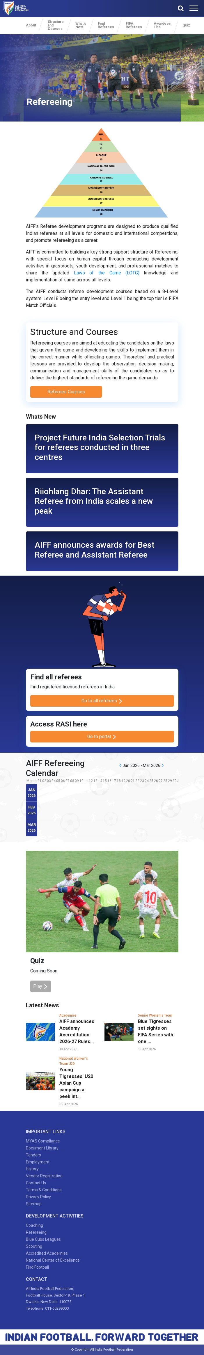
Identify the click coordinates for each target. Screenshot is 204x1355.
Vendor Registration (44, 1176)
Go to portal (102, 736)
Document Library (42, 1148)
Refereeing (36, 1232)
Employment (37, 1162)
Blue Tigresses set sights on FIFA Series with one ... (155, 1031)
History (32, 1169)
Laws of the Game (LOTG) (107, 273)
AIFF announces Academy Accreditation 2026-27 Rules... (76, 1031)
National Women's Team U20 (73, 1061)
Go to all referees (102, 701)
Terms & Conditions (44, 1190)
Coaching (34, 1225)
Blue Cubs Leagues (43, 1239)
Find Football (37, 1267)
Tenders (33, 1155)
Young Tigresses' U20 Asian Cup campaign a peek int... (76, 1083)
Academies (68, 1015)
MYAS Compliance (43, 1141)
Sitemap (34, 1204)
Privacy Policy (38, 1197)
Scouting (34, 1246)
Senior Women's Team (155, 1015)
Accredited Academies (47, 1253)
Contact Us (36, 1183)
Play (40, 986)
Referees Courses (66, 391)
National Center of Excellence (53, 1260)
